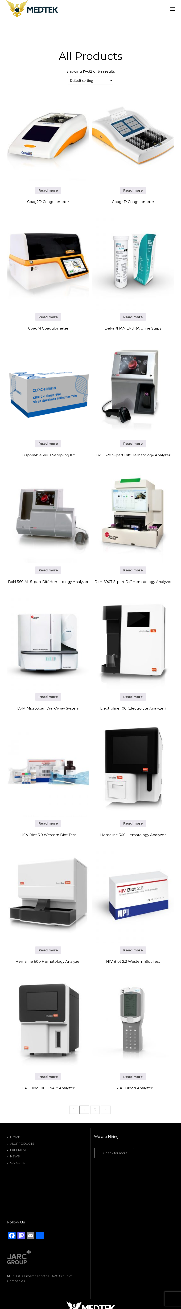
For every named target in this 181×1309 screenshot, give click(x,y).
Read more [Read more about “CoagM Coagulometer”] (48, 317)
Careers (17, 1162)
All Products (22, 1143)
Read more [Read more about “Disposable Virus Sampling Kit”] (48, 444)
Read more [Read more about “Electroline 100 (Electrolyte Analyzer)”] (133, 697)
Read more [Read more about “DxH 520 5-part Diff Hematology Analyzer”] (133, 444)
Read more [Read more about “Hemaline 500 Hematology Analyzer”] (48, 950)
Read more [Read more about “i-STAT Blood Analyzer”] (133, 1077)
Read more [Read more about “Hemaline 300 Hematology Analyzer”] (133, 823)
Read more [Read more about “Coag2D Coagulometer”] (48, 190)
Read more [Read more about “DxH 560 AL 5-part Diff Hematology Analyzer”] (48, 570)
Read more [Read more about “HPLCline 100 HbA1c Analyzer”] (48, 1077)
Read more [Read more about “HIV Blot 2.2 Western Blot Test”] (133, 950)
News (15, 1156)
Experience (19, 1150)
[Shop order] (90, 80)
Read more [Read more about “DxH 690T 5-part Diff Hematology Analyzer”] (133, 570)
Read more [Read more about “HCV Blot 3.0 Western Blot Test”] (48, 823)
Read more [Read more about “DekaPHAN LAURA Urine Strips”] (133, 317)
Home (15, 1137)
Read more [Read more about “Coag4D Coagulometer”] (133, 190)
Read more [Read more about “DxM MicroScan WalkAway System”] (48, 697)
